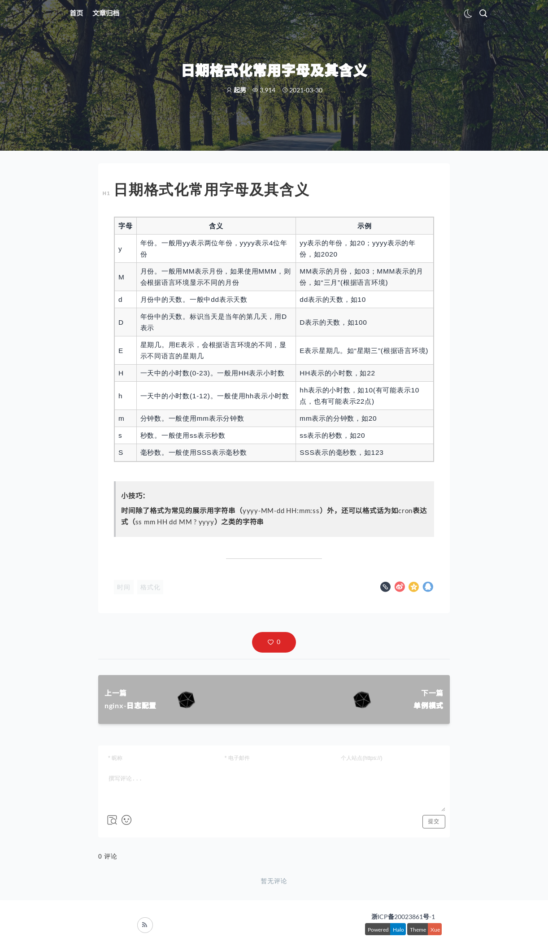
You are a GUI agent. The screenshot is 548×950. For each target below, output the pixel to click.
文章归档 (105, 13)
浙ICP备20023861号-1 (403, 916)
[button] (274, 642)
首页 (76, 13)
